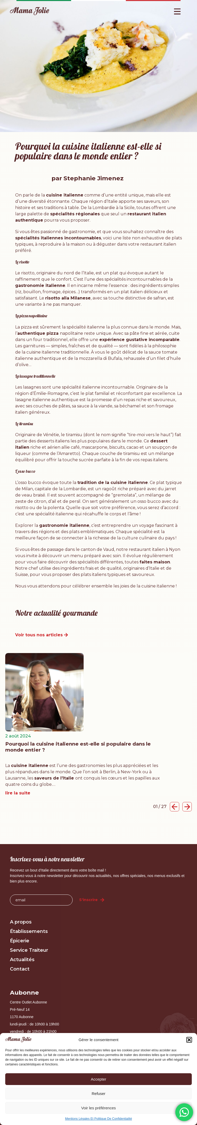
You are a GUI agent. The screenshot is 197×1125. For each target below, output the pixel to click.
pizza (26, 327)
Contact (20, 969)
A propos (21, 922)
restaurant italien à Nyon (154, 549)
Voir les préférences (98, 1108)
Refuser (99, 1093)
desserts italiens (53, 441)
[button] (189, 1039)
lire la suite (17, 793)
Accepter (98, 1079)
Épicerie (19, 941)
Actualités (22, 959)
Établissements (29, 931)
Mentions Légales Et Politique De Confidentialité (98, 1119)
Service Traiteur (29, 950)
